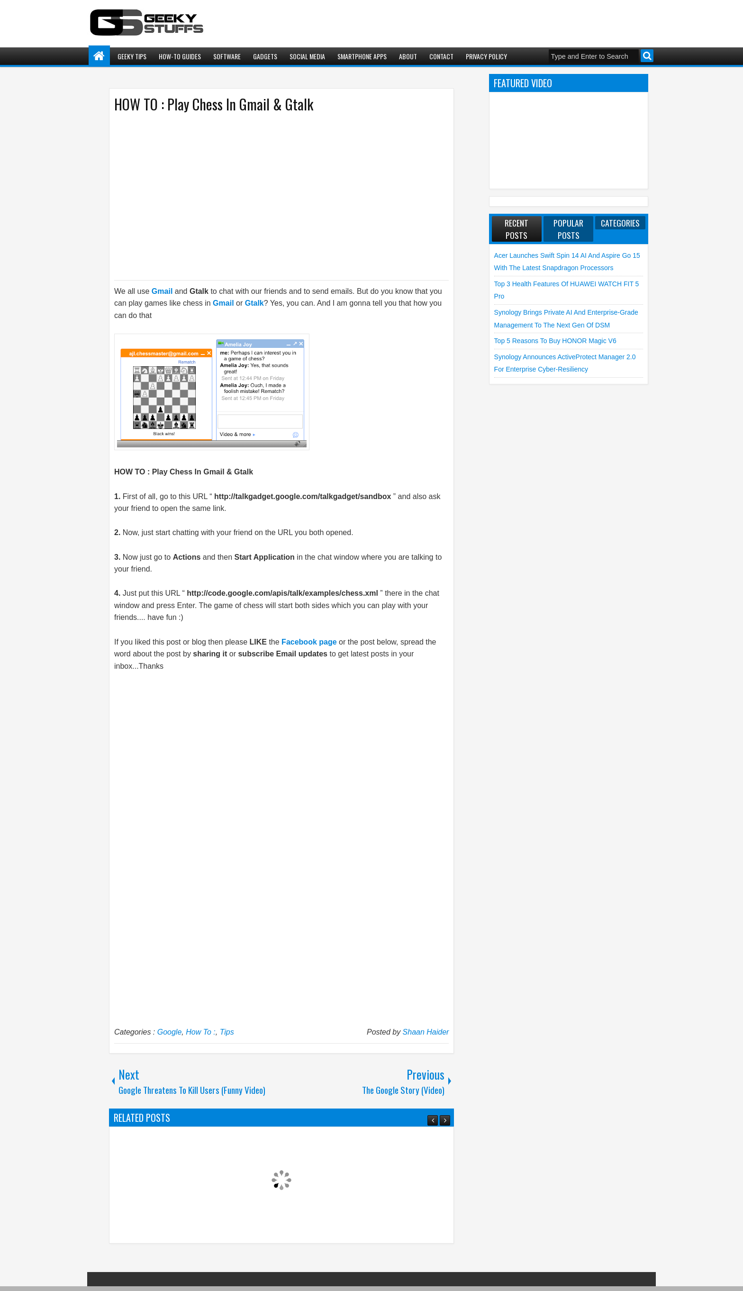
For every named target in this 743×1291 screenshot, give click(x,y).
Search (647, 55)
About (408, 56)
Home (99, 56)
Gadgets (265, 56)
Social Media (307, 56)
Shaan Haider (426, 1032)
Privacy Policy (486, 56)
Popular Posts (568, 229)
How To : (201, 1032)
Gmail (162, 291)
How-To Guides (180, 56)
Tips (227, 1032)
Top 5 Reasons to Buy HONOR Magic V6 (555, 341)
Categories (620, 223)
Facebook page (308, 642)
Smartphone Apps (362, 56)
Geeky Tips (132, 56)
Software (227, 56)
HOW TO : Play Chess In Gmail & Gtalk (213, 104)
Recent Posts (516, 229)
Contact (441, 56)
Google (169, 1032)
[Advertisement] (272, 195)
